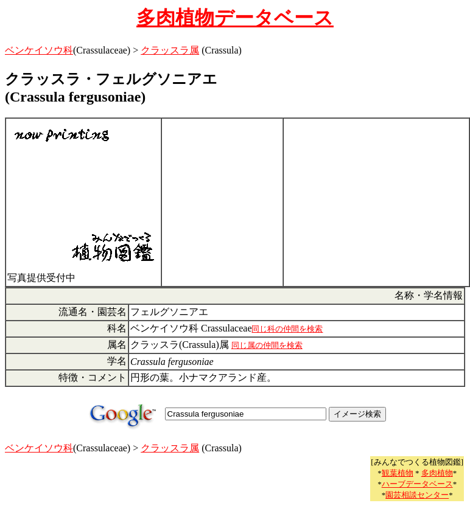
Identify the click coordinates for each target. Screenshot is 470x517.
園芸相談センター (417, 494)
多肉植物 (437, 472)
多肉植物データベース (235, 18)
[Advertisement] (222, 202)
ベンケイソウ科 (39, 50)
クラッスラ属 (170, 50)
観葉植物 (397, 472)
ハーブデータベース (417, 483)
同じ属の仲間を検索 (267, 345)
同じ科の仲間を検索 (287, 328)
